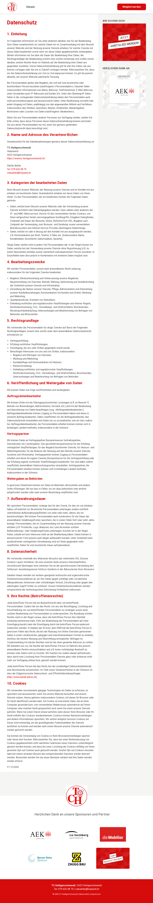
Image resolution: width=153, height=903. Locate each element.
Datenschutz (84, 894)
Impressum (96, 894)
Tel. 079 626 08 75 (16, 169)
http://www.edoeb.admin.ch (22, 677)
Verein (30, 7)
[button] (105, 91)
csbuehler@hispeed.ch (19, 172)
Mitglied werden (132, 6)
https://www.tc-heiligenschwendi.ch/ (26, 158)
